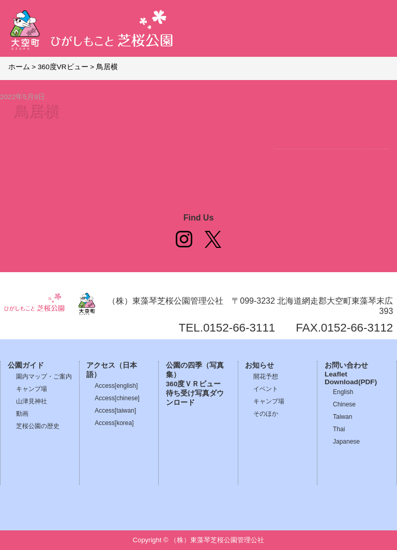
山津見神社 (31, 401)
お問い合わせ (346, 365)
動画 (22, 413)
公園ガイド (26, 365)
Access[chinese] (117, 398)
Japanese (346, 441)
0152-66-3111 (239, 327)
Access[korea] (114, 423)
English (343, 392)
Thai (339, 429)
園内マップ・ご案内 (44, 376)
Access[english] (116, 385)
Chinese (344, 404)
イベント (265, 388)
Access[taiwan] (115, 410)
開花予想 (265, 376)
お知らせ (259, 365)
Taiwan (342, 416)
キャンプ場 (31, 388)
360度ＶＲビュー (193, 384)
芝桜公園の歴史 (37, 426)
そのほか (265, 413)
